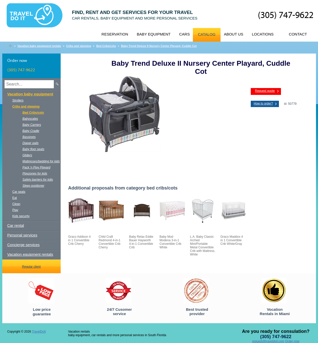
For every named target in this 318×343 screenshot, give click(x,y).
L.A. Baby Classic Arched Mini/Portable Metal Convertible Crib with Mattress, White (202, 245)
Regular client (31, 266)
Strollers (18, 100)
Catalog (206, 34)
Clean (16, 204)
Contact (298, 34)
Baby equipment (154, 34)
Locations (263, 34)
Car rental (15, 225)
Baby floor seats (33, 149)
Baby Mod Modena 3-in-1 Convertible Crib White (170, 242)
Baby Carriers (32, 125)
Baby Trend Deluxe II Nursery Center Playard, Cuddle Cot (159, 45)
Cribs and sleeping (78, 45)
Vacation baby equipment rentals (39, 45)
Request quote (265, 91)
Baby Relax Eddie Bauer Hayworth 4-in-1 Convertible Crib (141, 242)
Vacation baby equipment (30, 94)
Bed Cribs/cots (106, 45)
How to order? (263, 103)
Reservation (115, 34)
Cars (184, 34)
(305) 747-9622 (285, 15)
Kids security (21, 216)
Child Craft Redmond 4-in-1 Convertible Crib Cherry (110, 242)
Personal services (22, 235)
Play (15, 210)
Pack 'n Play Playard (37, 167)
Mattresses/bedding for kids (41, 161)
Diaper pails (31, 143)
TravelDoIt (37, 18)
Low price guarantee (42, 311)
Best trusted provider (197, 311)
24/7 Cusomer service (119, 311)
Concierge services (23, 245)
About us (233, 34)
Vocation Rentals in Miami (275, 311)
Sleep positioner (33, 185)
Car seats (18, 192)
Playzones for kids (35, 173)
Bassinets (29, 137)
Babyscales (30, 119)
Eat (14, 198)
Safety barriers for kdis (38, 179)
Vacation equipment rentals (30, 254)
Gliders (27, 155)
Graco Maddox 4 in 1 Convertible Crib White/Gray (232, 240)
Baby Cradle (31, 131)
